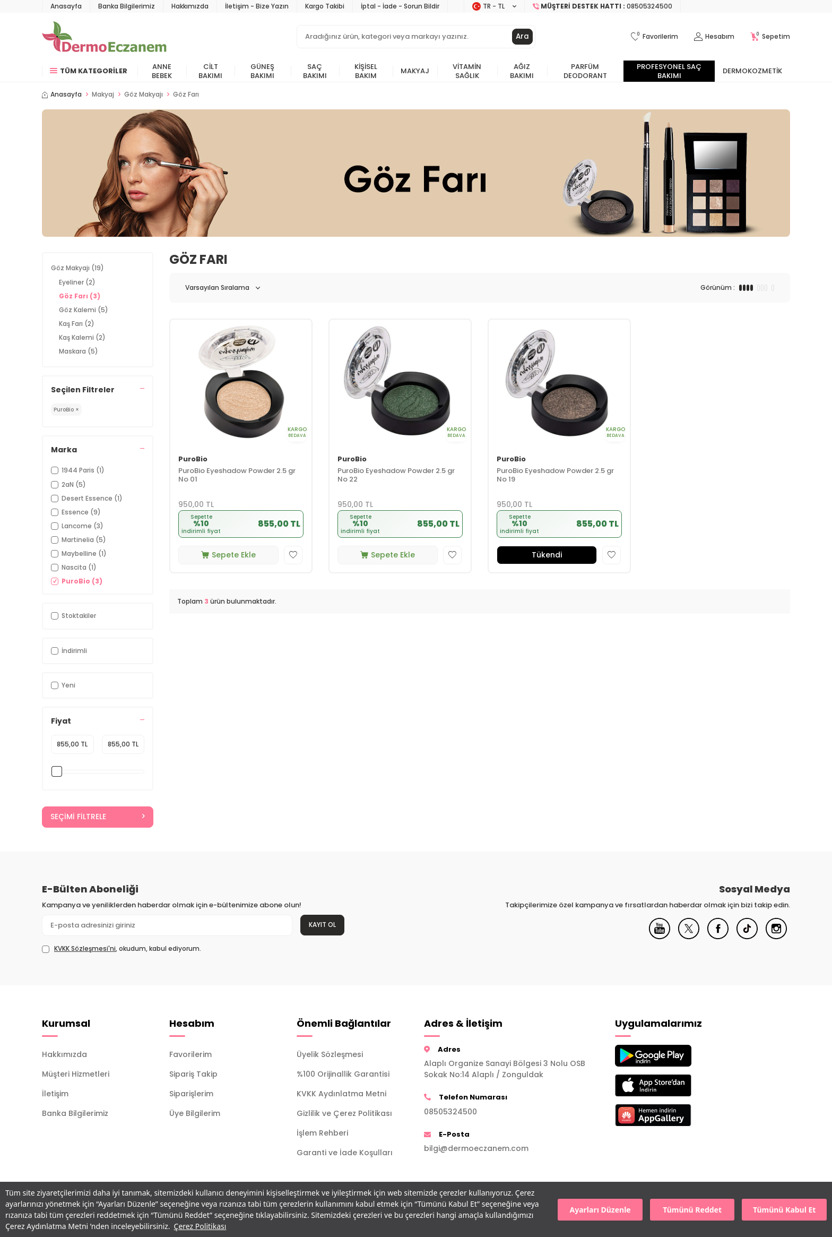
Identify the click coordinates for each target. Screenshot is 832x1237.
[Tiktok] (747, 937)
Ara (522, 36)
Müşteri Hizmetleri (75, 1074)
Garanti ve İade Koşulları (345, 1152)
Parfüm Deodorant (585, 71)
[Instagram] (776, 937)
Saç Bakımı (315, 71)
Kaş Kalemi (82, 337)
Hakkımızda (190, 6)
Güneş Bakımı (262, 71)
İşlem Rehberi (322, 1133)
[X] (688, 937)
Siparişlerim (191, 1093)
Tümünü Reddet (692, 1210)
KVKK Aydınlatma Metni (341, 1093)
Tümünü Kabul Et (784, 1210)
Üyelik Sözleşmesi (330, 1054)
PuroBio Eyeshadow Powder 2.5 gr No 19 (555, 476)
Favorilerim (190, 1054)
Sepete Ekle (228, 554)
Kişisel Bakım (365, 71)
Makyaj (415, 71)
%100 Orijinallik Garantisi (343, 1074)
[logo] (104, 37)
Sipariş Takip (193, 1074)
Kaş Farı (76, 323)
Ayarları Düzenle (600, 1210)
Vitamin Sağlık (467, 71)
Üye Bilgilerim (194, 1113)
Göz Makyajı (143, 94)
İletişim (55, 1093)
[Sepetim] (770, 36)
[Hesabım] (714, 36)
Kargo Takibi (324, 6)
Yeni (63, 685)
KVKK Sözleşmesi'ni (85, 948)
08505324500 (450, 1111)
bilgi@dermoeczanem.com (476, 1148)
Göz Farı (79, 295)
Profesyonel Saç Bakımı (669, 71)
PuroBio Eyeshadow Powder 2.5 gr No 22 (396, 476)
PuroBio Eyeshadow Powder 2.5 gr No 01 (237, 476)
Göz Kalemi (83, 309)
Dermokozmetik (752, 71)
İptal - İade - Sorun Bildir (400, 6)
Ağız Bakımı (522, 71)
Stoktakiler (73, 615)
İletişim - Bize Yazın (257, 6)
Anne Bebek (162, 71)
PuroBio (192, 459)
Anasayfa (66, 6)
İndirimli (69, 650)
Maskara (78, 351)
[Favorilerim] (654, 36)
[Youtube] (659, 937)
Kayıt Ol (322, 925)
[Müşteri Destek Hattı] (603, 6)
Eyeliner (77, 282)
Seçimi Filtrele (97, 817)
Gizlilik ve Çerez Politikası (344, 1113)
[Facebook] (718, 937)
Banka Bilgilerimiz (126, 6)
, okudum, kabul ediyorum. (121, 949)
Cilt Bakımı (210, 71)
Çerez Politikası (200, 1226)
